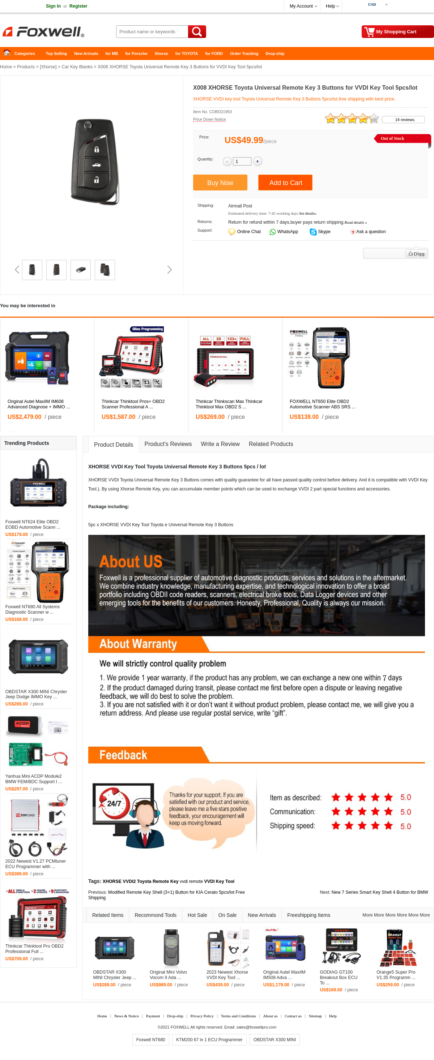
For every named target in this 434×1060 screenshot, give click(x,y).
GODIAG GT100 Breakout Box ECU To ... (338, 978)
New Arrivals (86, 53)
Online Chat (248, 231)
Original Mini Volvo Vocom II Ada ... (168, 975)
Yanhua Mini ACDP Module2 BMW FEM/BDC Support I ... (33, 779)
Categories (24, 53)
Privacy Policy (201, 1016)
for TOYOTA (186, 53)
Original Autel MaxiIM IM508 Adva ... (284, 975)
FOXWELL (180, 1027)
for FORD (214, 53)
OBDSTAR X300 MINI (275, 1039)
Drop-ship (275, 53)
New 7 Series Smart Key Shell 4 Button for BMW (380, 892)
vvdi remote (191, 881)
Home (9, 53)
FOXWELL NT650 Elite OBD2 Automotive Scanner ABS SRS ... (323, 404)
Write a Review (220, 444)
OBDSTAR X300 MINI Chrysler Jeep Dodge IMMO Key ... (36, 694)
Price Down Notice (209, 119)
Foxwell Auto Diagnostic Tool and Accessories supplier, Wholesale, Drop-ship (58, 32)
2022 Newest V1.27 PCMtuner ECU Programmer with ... (35, 864)
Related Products (271, 444)
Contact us (293, 1016)
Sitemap (315, 1016)
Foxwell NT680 (150, 1039)
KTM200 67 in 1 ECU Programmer (209, 1039)
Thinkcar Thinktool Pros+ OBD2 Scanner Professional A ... (133, 404)
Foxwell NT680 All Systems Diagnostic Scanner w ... (32, 609)
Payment (153, 1016)
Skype (324, 231)
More (367, 915)
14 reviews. (405, 119)
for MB (112, 53)
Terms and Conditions (238, 1016)
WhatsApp (287, 231)
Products (26, 66)
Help (330, 6)
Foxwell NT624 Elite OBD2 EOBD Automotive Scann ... (32, 524)
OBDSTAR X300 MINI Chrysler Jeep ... (114, 975)
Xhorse (161, 53)
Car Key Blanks (77, 66)
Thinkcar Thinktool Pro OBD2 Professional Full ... (34, 949)
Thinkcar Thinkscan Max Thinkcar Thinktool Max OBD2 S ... (229, 404)
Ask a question (371, 231)
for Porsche (136, 53)
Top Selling (56, 53)
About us (270, 1016)
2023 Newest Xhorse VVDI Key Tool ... (227, 975)
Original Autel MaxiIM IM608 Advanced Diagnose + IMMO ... (39, 404)
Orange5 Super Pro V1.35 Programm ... (395, 975)
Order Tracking (244, 53)
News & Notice (126, 1016)
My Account (301, 6)
